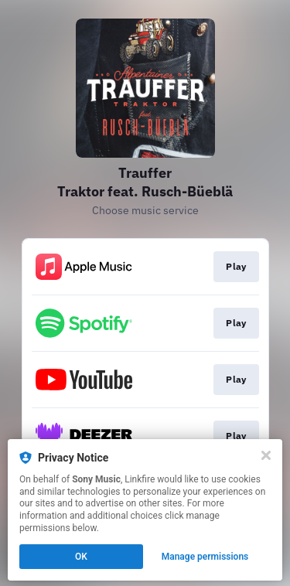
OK (81, 556)
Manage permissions (205, 556)
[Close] (266, 455)
